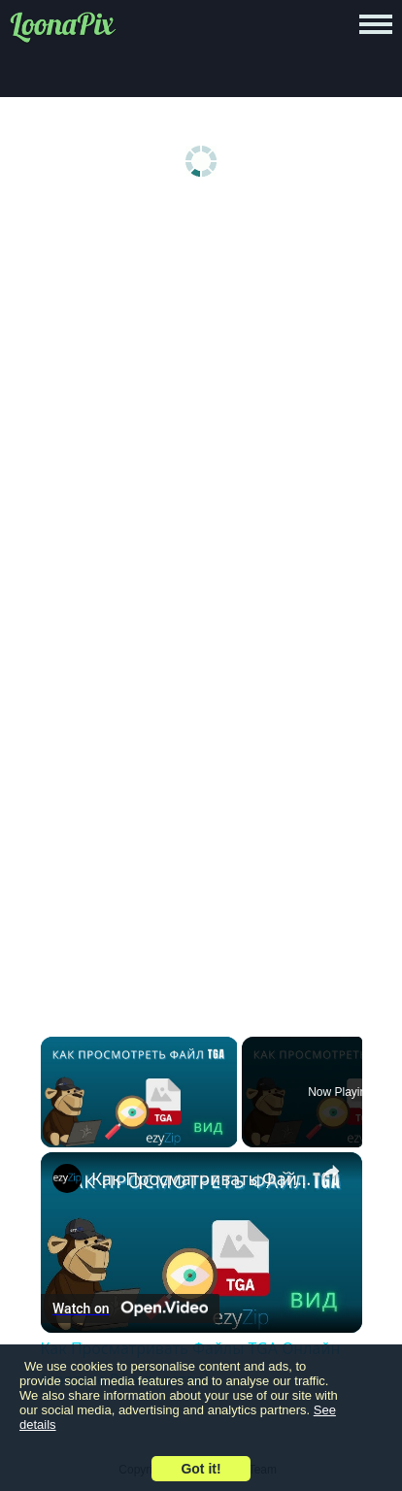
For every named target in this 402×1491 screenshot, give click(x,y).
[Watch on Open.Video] (130, 1308)
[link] (67, 1178)
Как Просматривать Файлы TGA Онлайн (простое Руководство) (201, 1178)
